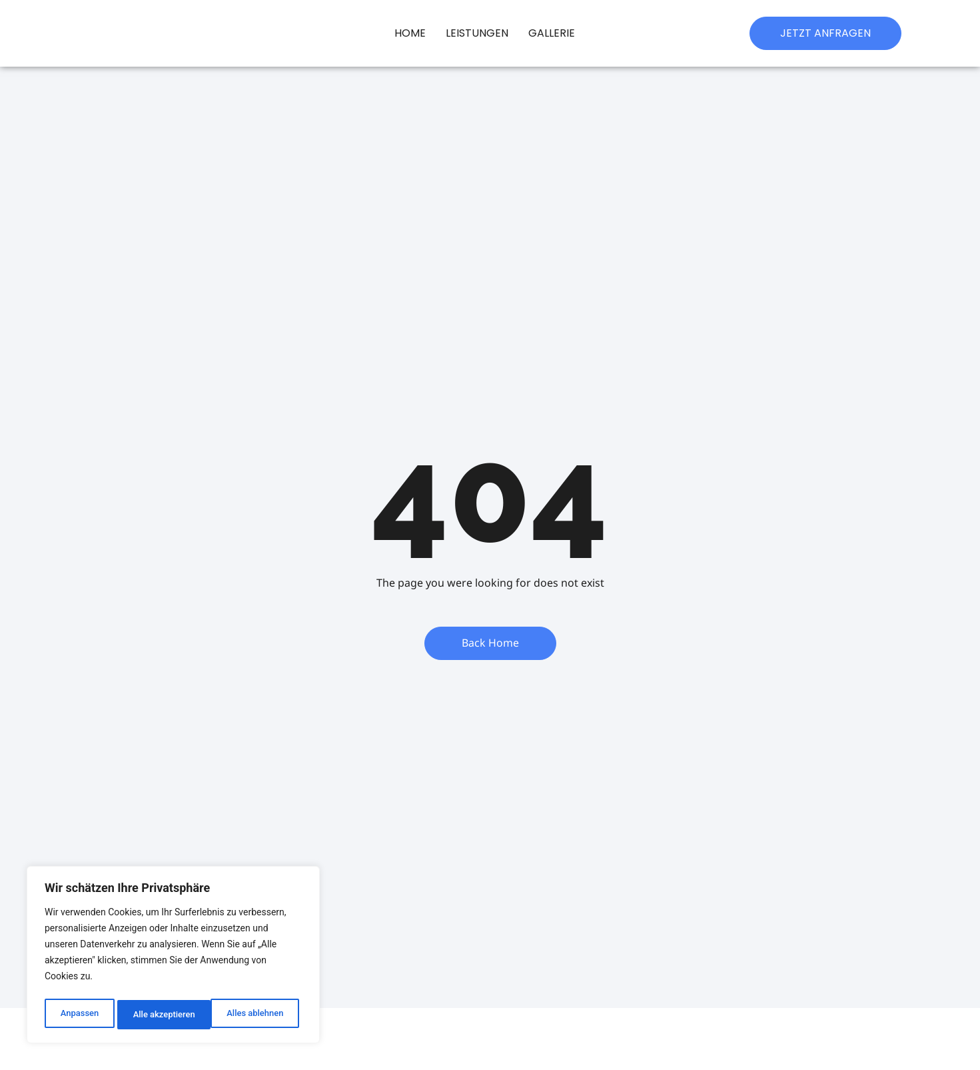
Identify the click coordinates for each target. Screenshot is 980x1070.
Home (410, 33)
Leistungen (477, 33)
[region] (173, 957)
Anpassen (78, 1014)
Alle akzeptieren (255, 1014)
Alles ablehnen (160, 1014)
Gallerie (551, 33)
